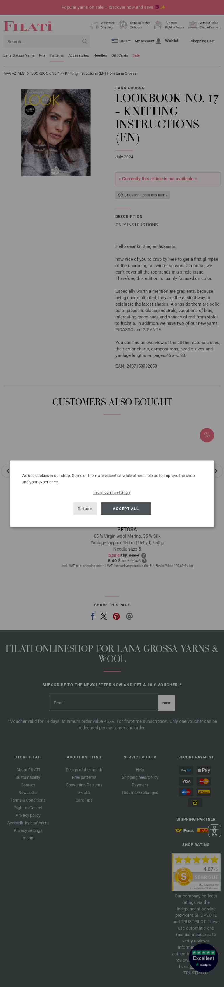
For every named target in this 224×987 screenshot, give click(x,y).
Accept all (126, 508)
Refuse (85, 508)
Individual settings (112, 492)
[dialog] (112, 493)
